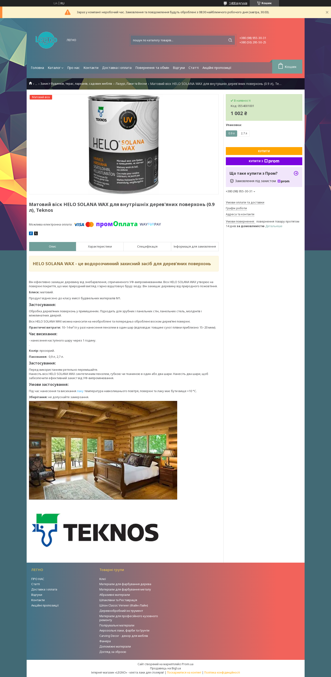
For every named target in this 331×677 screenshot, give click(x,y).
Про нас (73, 67)
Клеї (102, 579)
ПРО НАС (37, 579)
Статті (194, 67)
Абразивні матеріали (114, 595)
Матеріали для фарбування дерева (125, 584)
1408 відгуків (238, 3)
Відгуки (179, 67)
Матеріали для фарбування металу (125, 589)
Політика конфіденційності (222, 672)
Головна (37, 67)
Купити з (264, 161)
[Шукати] (230, 40)
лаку (80, 391)
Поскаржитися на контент (184, 672)
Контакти (90, 67)
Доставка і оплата (117, 67)
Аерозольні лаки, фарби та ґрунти (124, 630)
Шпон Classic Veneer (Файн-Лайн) (123, 605)
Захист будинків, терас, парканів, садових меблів (76, 84)
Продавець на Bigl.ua (165, 668)
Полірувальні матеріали (116, 625)
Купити (264, 151)
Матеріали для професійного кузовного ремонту (128, 618)
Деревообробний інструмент (121, 611)
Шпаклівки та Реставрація (118, 600)
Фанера (105, 641)
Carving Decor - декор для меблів (123, 636)
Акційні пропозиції (216, 67)
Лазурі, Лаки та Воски (131, 84)
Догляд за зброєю (112, 652)
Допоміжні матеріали (115, 646)
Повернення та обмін (152, 67)
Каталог (54, 67)
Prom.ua (187, 664)
